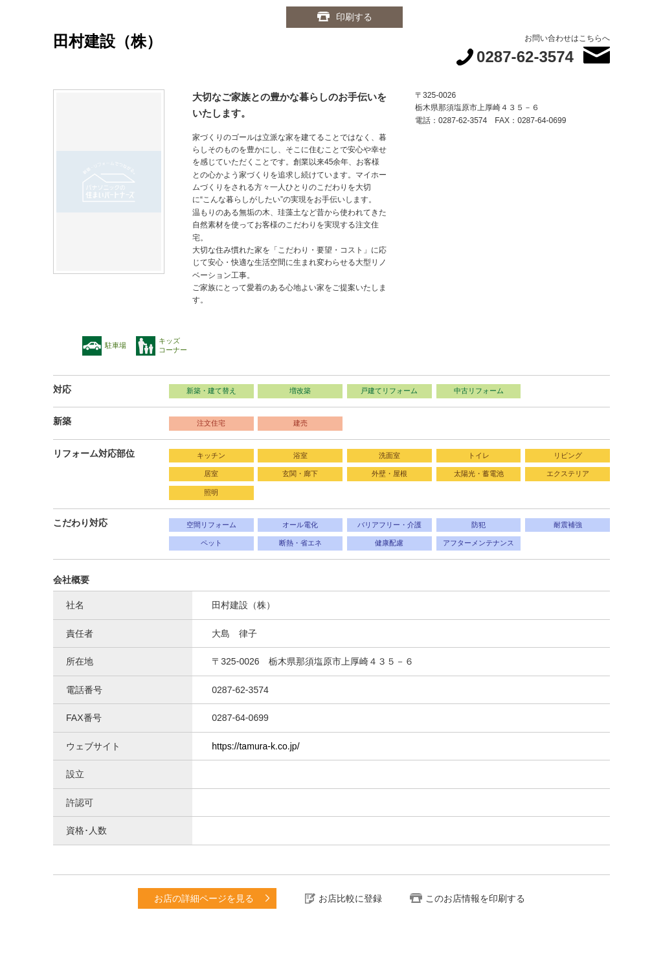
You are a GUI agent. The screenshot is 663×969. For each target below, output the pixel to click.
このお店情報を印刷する (475, 898)
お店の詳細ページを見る (204, 898)
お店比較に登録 (350, 898)
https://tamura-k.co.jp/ (255, 746)
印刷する (354, 17)
